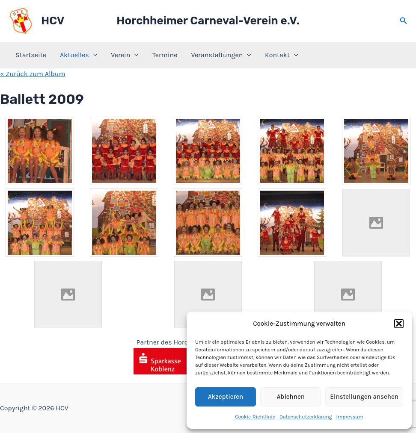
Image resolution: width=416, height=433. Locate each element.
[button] (399, 323)
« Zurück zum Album (32, 74)
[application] (93, 55)
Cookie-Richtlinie (255, 417)
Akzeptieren (225, 397)
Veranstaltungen (221, 55)
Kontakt (281, 55)
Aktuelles (78, 55)
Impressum (349, 417)
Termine (164, 55)
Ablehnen (290, 397)
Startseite (30, 55)
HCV (52, 20)
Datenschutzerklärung (305, 417)
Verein (125, 55)
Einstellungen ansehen (364, 397)
